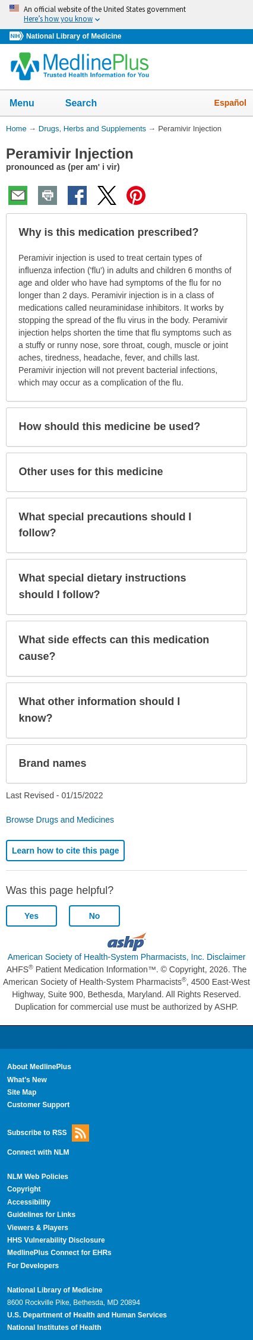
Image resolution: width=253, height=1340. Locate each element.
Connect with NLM (38, 1152)
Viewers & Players (37, 1228)
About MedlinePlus (39, 1067)
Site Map (21, 1092)
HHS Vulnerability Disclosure (56, 1240)
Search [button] (88, 103)
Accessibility (28, 1202)
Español (230, 103)
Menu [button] (30, 103)
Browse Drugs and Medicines (60, 819)
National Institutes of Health (54, 1327)
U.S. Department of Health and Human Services (87, 1315)
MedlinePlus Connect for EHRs (59, 1253)
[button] (228, 233)
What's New (27, 1080)
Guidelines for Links (41, 1215)
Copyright (24, 1189)
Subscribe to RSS (48, 1133)
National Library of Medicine (73, 36)
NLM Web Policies (37, 1176)
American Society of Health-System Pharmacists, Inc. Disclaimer (127, 957)
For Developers (33, 1266)
